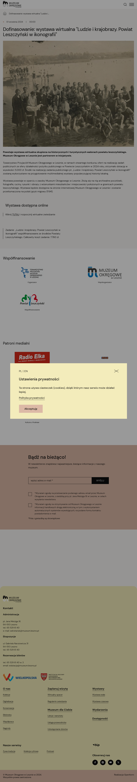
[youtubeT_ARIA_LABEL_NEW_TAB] (110, 762)
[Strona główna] (5, 13)
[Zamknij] (116, 371)
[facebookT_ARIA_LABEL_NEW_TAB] (95, 762)
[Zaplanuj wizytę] (59, 689)
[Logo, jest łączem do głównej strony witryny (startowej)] (12, 599)
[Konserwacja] (10, 708)
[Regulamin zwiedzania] (59, 701)
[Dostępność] (102, 719)
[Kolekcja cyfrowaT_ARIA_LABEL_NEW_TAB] (33, 751)
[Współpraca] (10, 721)
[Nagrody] (8, 728)
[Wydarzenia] (101, 710)
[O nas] (8, 689)
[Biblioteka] (9, 714)
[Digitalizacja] (10, 701)
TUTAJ (15, 214)
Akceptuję (30, 409)
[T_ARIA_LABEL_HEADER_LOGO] (12, 4)
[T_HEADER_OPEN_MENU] (131, 4)
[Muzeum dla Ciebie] (62, 710)
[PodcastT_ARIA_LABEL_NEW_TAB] (52, 751)
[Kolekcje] (8, 694)
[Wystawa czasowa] (102, 701)
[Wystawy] (100, 689)
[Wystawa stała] (100, 694)
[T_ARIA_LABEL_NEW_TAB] (124, 776)
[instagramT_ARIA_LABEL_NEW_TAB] (103, 762)
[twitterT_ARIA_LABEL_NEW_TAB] (118, 762)
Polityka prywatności (32, 398)
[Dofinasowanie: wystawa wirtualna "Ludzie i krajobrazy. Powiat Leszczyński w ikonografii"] (30, 13)
